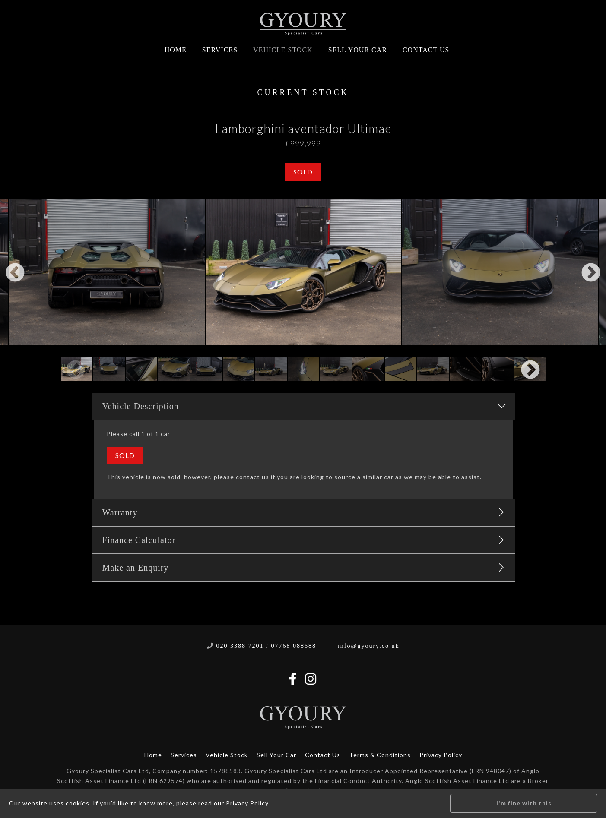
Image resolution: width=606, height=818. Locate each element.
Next (591, 273)
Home (176, 50)
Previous (15, 273)
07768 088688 (293, 646)
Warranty (303, 512)
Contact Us (426, 50)
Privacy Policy (440, 754)
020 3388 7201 (240, 646)
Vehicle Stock (283, 50)
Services (220, 50)
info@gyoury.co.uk (368, 646)
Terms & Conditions (380, 754)
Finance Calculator (303, 540)
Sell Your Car (357, 50)
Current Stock (303, 92)
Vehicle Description (304, 406)
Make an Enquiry (303, 567)
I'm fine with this (524, 803)
